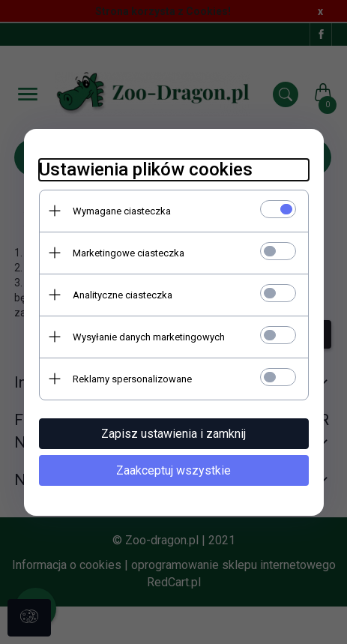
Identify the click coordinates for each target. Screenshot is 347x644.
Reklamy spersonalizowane (132, 379)
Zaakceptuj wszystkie (173, 470)
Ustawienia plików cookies (146, 169)
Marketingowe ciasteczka (128, 253)
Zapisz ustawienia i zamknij (173, 434)
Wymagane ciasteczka (122, 211)
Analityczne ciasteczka (122, 295)
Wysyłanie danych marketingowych (149, 337)
